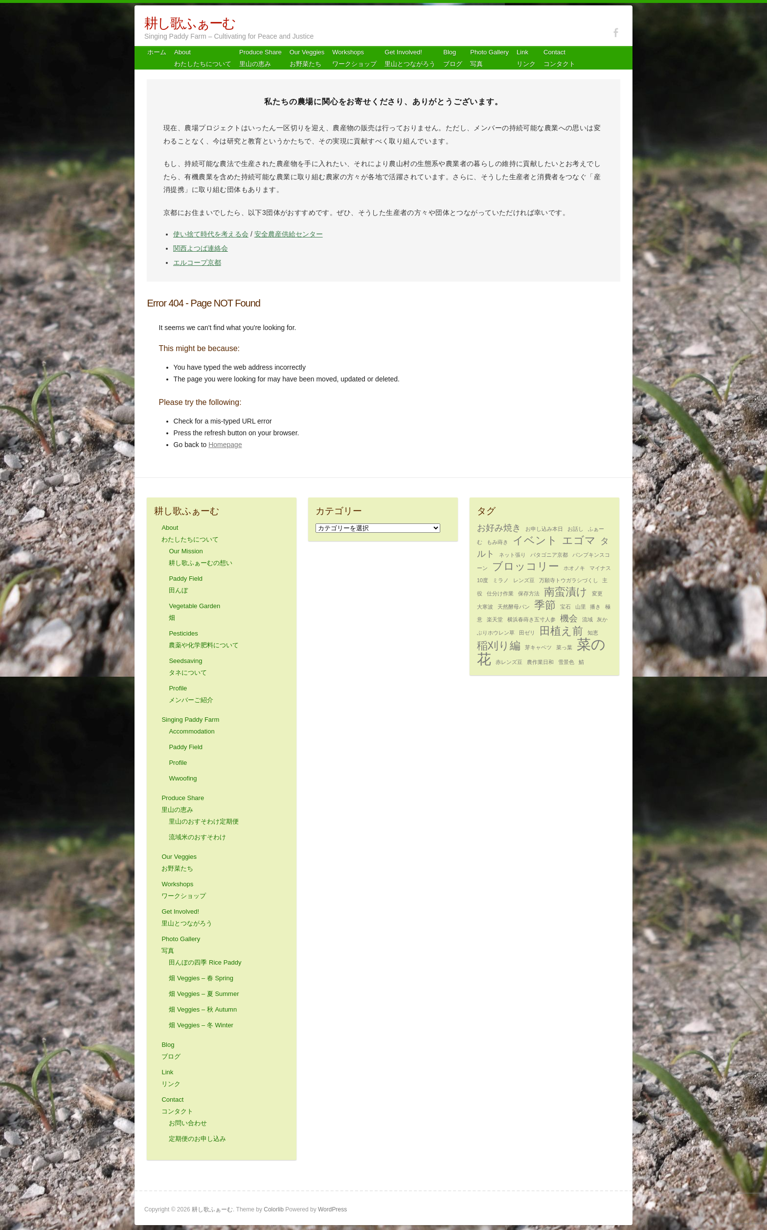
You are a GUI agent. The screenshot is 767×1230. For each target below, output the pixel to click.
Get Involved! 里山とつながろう (409, 58)
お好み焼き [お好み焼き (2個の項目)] (499, 528)
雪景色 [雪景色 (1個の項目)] (566, 662)
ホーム (156, 52)
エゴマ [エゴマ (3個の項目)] (579, 540)
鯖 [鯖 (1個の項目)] (581, 662)
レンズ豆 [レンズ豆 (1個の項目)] (524, 580)
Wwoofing (183, 778)
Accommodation (191, 731)
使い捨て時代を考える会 (210, 234)
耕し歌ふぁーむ (189, 23)
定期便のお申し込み (197, 1138)
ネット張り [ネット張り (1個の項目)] (512, 555)
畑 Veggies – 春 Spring (201, 978)
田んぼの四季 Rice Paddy (205, 962)
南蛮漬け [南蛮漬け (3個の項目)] (565, 592)
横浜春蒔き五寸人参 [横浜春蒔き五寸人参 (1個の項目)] (531, 619)
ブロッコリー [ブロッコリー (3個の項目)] (525, 566)
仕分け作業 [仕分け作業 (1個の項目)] (500, 593)
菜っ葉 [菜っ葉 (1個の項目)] (564, 647)
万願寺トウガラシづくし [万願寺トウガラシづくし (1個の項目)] (568, 580)
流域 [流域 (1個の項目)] (587, 619)
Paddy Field (186, 747)
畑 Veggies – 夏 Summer (204, 993)
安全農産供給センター (288, 234)
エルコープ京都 (197, 262)
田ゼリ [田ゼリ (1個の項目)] (527, 633)
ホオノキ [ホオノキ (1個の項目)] (574, 568)
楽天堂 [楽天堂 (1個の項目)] (495, 619)
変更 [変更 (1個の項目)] (597, 593)
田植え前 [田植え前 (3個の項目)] (561, 631)
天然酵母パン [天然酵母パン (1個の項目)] (513, 607)
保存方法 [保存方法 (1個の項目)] (529, 593)
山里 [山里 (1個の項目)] (580, 607)
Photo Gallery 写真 (489, 58)
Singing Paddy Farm (190, 719)
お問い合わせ (188, 1123)
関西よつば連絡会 (200, 248)
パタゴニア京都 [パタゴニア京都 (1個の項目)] (549, 555)
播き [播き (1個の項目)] (595, 607)
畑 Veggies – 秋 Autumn (203, 1009)
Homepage (225, 445)
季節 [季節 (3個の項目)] (545, 605)
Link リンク (526, 58)
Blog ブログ (452, 58)
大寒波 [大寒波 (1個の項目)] (485, 607)
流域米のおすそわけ (197, 837)
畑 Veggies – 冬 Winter (201, 1025)
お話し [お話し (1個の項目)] (575, 529)
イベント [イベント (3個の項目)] (535, 540)
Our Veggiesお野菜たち (307, 58)
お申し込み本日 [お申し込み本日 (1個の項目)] (544, 529)
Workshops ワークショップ (354, 58)
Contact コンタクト (559, 58)
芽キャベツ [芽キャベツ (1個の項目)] (538, 647)
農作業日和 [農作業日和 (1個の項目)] (540, 662)
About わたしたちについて (202, 58)
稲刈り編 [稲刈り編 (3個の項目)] (498, 645)
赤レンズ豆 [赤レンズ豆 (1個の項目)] (509, 662)
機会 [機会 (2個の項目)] (569, 618)
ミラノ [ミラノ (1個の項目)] (501, 580)
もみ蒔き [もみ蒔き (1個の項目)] (497, 542)
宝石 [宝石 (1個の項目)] (565, 607)
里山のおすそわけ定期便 (204, 821)
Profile (178, 762)
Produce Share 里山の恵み (260, 58)
